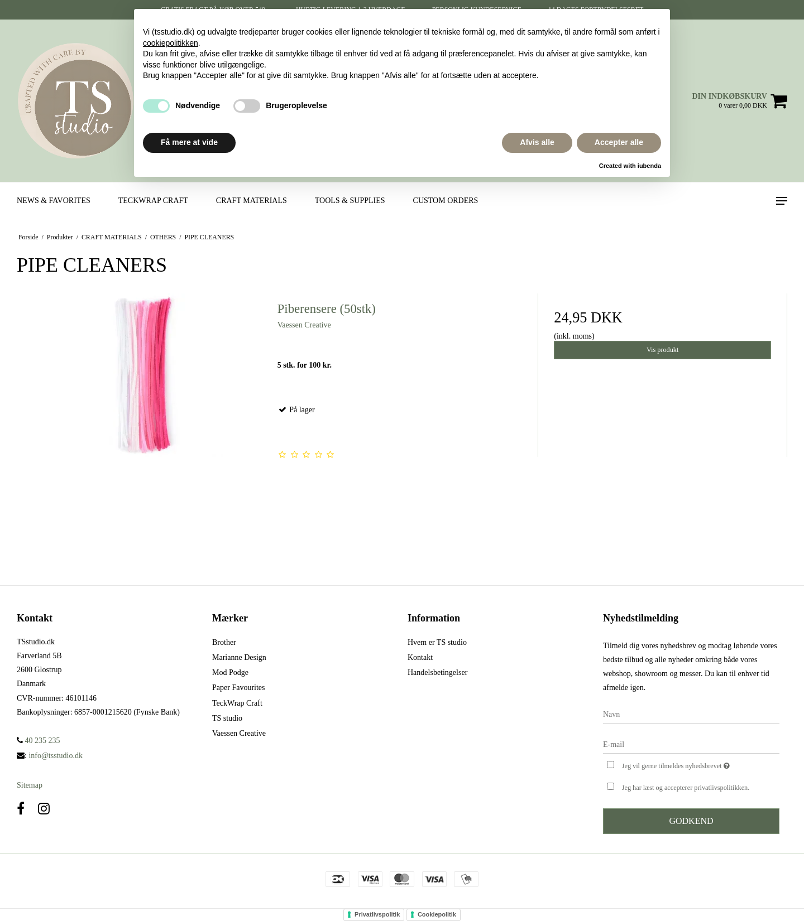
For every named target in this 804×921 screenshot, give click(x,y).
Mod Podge (230, 672)
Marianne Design (239, 657)
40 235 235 (38, 740)
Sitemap (29, 785)
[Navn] (691, 714)
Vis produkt (662, 350)
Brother (224, 642)
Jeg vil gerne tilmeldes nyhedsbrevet (700, 765)
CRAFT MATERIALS (251, 200)
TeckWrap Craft (237, 703)
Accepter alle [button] (619, 142)
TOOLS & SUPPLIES (350, 200)
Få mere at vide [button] (189, 142)
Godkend (691, 821)
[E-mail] (691, 744)
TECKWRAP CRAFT (153, 200)
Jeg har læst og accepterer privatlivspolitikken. (686, 788)
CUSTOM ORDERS (445, 200)
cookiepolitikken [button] (170, 42)
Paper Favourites (238, 687)
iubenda (649, 165)
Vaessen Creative (239, 733)
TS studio (227, 718)
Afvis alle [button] (537, 142)
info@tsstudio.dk (55, 755)
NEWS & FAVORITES (53, 200)
